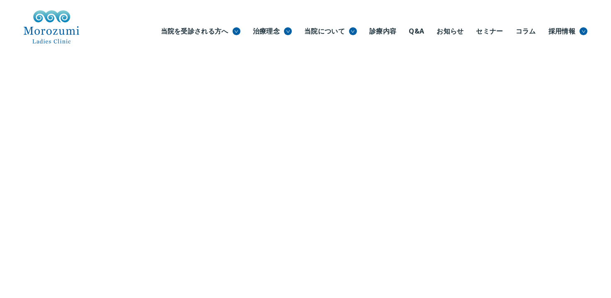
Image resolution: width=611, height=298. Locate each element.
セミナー (489, 31)
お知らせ (449, 31)
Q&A (416, 31)
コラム (526, 31)
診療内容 (382, 31)
